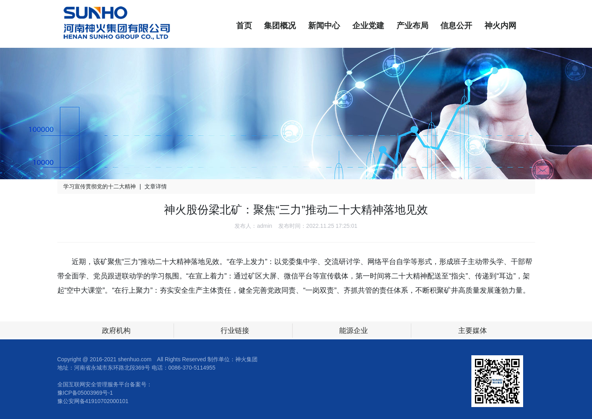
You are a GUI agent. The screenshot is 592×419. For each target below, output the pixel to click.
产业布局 (412, 25)
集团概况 (280, 25)
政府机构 (116, 331)
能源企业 (353, 331)
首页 (244, 25)
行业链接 (235, 331)
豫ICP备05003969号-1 (85, 393)
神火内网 (500, 25)
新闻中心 (324, 25)
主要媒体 (472, 331)
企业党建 (368, 25)
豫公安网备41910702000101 (93, 401)
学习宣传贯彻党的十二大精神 (99, 186)
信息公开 (456, 25)
